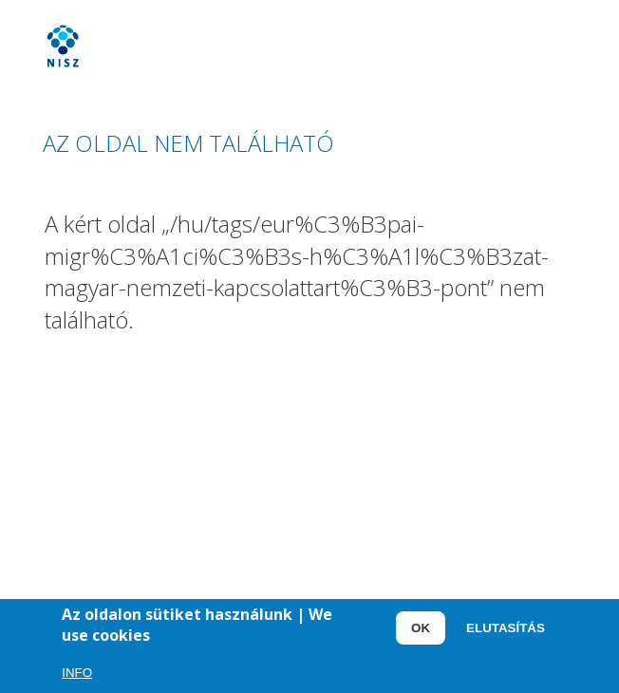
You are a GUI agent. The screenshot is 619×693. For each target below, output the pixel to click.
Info (77, 676)
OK (420, 632)
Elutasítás (505, 632)
